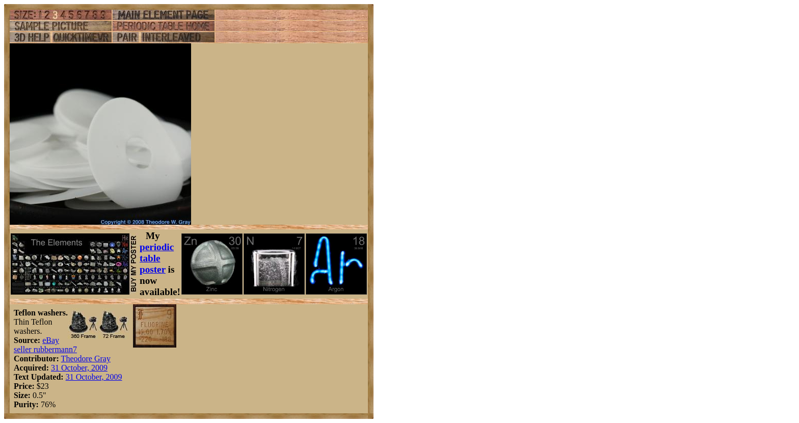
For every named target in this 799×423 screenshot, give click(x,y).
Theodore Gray (86, 358)
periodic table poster (157, 258)
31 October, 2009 (79, 367)
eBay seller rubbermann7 (45, 345)
